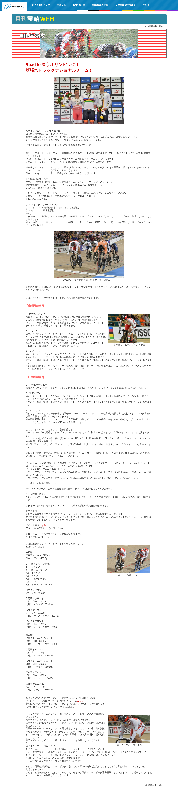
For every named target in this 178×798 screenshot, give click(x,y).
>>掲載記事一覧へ (154, 26)
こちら (42, 525)
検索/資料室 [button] (79, 5)
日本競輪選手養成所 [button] (125, 5)
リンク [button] (146, 5)
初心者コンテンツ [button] (41, 5)
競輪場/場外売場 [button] (100, 5)
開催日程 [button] (61, 5)
